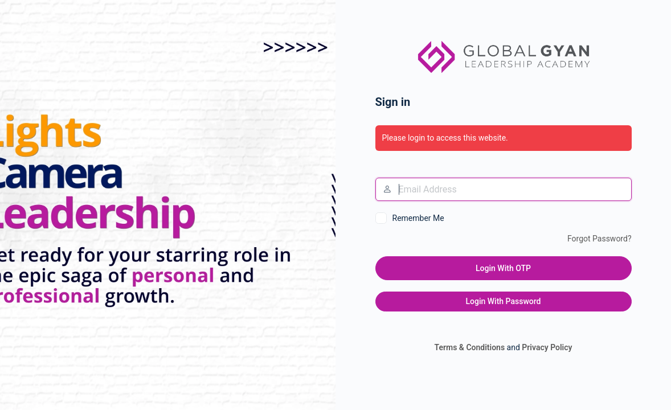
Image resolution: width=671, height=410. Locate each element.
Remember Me (418, 218)
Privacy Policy (547, 347)
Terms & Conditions (469, 347)
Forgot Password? (599, 238)
